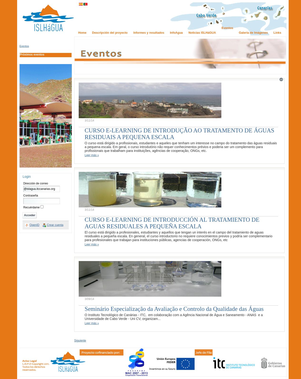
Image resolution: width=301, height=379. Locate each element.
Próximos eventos (32, 54)
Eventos (24, 46)
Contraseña (30, 195)
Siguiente (80, 340)
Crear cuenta (55, 225)
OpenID (34, 225)
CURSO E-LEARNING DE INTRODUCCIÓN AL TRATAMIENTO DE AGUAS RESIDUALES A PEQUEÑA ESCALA (172, 222)
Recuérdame (31, 207)
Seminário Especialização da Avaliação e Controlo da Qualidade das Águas (174, 309)
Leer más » (92, 155)
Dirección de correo (35, 183)
